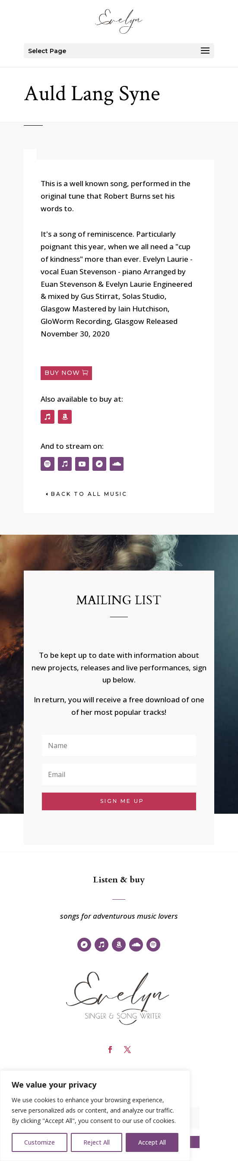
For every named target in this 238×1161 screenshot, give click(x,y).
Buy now (62, 373)
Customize (39, 1142)
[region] (95, 1115)
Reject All (96, 1142)
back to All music (89, 494)
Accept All (152, 1142)
